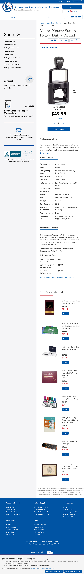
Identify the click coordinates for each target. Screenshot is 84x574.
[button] (72, 7)
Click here (26, 159)
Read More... (45, 153)
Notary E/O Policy (12, 512)
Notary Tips (10, 532)
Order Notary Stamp (41, 507)
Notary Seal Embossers (12, 48)
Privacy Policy (39, 529)
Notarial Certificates (11, 61)
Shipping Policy (39, 532)
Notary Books (9, 51)
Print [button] (74, 40)
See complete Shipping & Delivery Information (57, 277)
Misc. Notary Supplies (11, 64)
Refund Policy (38, 534)
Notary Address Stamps (12, 67)
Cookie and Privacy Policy (48, 568)
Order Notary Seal (40, 509)
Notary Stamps (9, 41)
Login (65, 507)
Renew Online (10, 509)
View (65, 314)
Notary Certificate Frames (13, 58)
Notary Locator (11, 527)
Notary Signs (8, 54)
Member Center (68, 509)
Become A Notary (12, 529)
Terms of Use (34, 568)
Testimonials (10, 534)
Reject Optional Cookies (73, 571)
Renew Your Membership (71, 517)
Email (64, 40)
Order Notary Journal (41, 514)
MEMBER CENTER (74, 17)
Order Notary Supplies (41, 512)
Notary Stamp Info (40, 524)
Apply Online (10, 507)
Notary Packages (10, 44)
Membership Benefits (70, 512)
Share (53, 40)
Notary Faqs (10, 524)
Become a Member (69, 514)
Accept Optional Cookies (54, 571)
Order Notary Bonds (13, 514)
